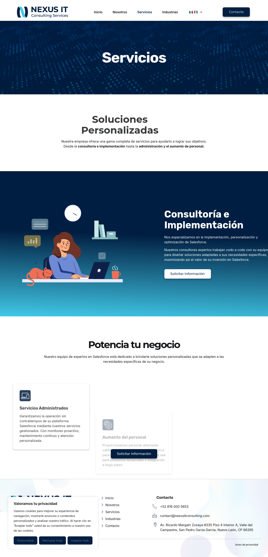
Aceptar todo (80, 540)
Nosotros (120, 12)
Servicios (144, 12)
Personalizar (25, 540)
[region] (53, 523)
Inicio (98, 12)
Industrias (170, 12)
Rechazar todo (52, 540)
